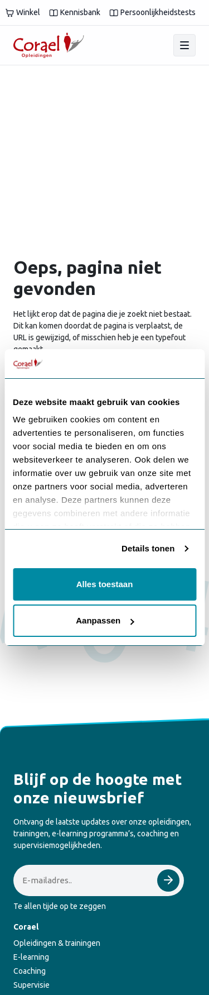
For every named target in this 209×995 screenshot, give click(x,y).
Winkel (22, 12)
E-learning (31, 957)
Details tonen (147, 548)
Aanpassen (105, 620)
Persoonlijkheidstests (152, 12)
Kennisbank (74, 12)
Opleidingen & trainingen (56, 943)
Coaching (29, 971)
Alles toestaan (104, 584)
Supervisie (31, 984)
